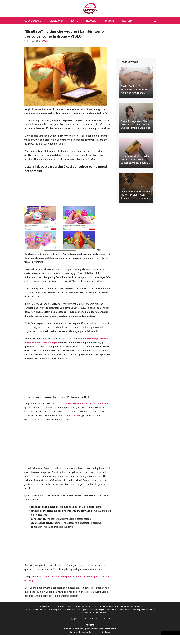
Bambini (112, 20)
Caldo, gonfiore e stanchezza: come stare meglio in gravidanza (134, 89)
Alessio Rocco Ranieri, (70, 415)
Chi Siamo (74, 632)
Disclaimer (106, 632)
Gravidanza (59, 20)
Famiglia (130, 20)
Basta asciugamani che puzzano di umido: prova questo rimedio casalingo (135, 124)
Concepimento (35, 20)
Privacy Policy (94, 632)
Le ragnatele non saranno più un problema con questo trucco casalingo (136, 195)
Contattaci (107, 618)
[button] (154, 20)
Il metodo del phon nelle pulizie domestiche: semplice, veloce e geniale (136, 159)
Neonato (94, 20)
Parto (77, 20)
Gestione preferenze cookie (170, 633)
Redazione (83, 632)
